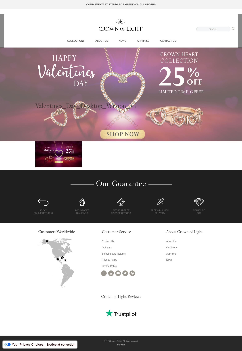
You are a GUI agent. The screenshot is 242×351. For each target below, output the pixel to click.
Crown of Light (121, 25)
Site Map (121, 345)
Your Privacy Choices (23, 344)
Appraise (143, 41)
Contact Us (168, 41)
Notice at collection (61, 344)
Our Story (171, 247)
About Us (101, 41)
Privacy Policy (109, 260)
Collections (76, 41)
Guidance (107, 247)
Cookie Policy (109, 266)
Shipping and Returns (114, 253)
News (122, 41)
